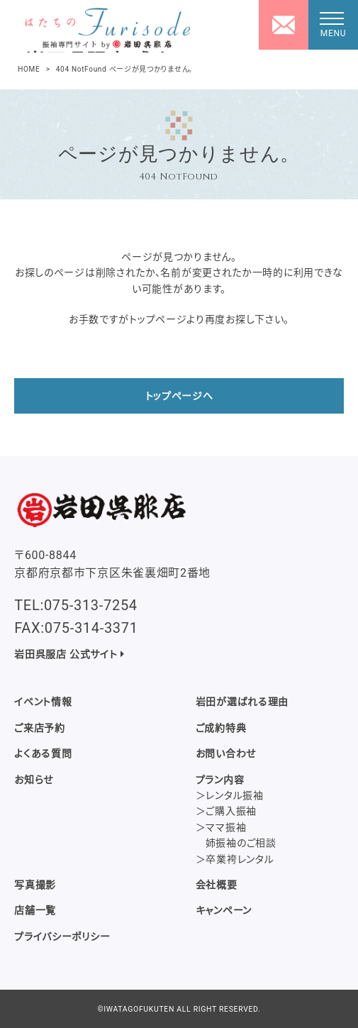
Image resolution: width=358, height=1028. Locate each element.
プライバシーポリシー (62, 936)
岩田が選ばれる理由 (242, 701)
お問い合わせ (226, 753)
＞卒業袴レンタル (235, 859)
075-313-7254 (91, 605)
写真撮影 (35, 884)
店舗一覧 (35, 910)
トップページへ (179, 396)
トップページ (157, 319)
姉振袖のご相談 (241, 843)
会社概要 (216, 884)
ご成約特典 (221, 728)
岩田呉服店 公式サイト (69, 654)
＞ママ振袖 (221, 827)
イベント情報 (43, 701)
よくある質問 (43, 753)
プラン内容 (220, 779)
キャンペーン (224, 910)
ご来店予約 (39, 728)
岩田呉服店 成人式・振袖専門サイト (99, 51)
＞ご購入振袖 (226, 811)
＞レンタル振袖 (230, 795)
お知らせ (33, 779)
